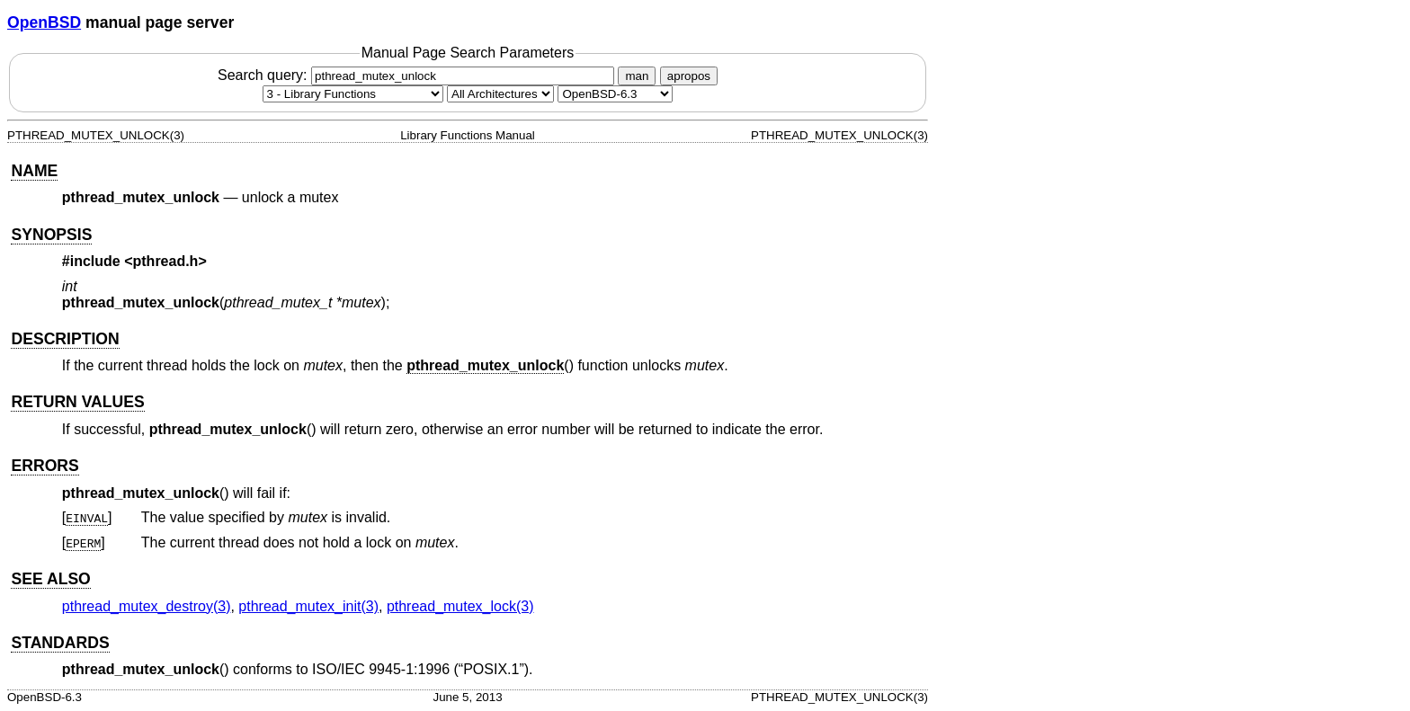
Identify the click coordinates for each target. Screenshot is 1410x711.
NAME (34, 171)
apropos (688, 76)
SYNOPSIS (51, 235)
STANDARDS (60, 643)
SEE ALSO (50, 579)
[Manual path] (615, 93)
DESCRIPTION (65, 339)
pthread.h (166, 261)
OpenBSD (44, 22)
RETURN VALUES (77, 402)
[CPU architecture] (500, 93)
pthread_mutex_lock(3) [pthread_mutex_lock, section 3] (460, 606)
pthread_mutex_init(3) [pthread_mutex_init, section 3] (308, 606)
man (636, 76)
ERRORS (44, 466)
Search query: (418, 75)
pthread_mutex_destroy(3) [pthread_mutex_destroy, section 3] (146, 606)
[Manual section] (353, 93)
